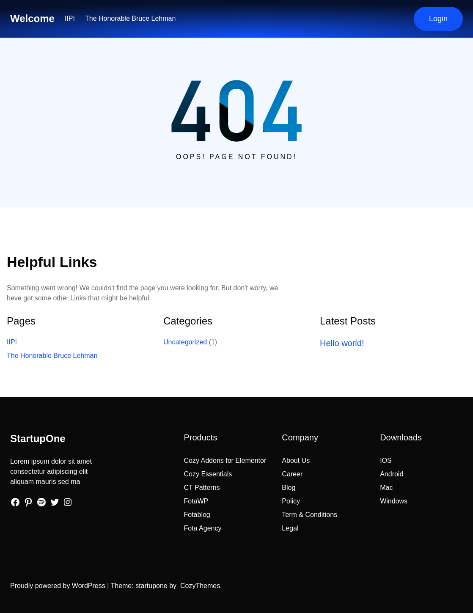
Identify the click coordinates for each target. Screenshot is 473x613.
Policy (291, 501)
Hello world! (342, 343)
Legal (290, 528)
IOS (386, 460)
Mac (386, 487)
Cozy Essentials (208, 474)
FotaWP (196, 501)
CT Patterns (202, 487)
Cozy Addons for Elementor (225, 460)
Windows (393, 501)
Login (438, 18)
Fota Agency (203, 528)
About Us (296, 460)
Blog (288, 487)
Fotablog (197, 514)
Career (292, 474)
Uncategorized (185, 342)
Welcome (32, 18)
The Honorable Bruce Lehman (130, 18)
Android (391, 474)
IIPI (70, 18)
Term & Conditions (309, 514)
